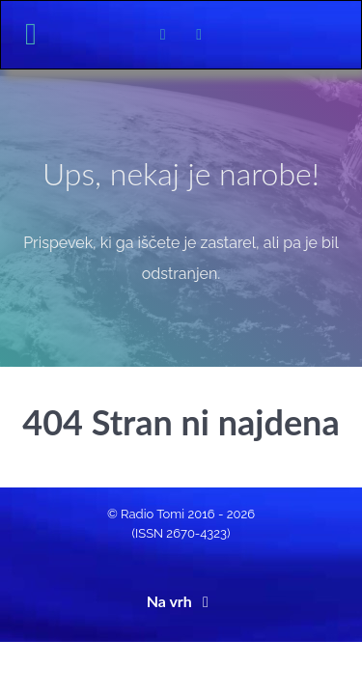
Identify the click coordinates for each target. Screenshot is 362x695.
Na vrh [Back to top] (181, 601)
